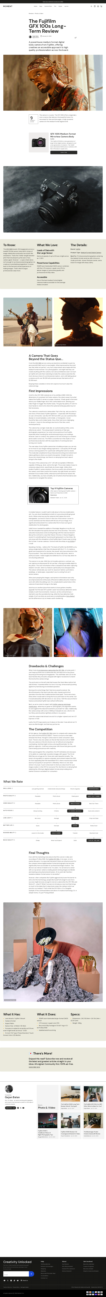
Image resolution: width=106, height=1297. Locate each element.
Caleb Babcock (87, 1136)
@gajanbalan (35, 37)
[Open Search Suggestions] (91, 6)
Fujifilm (52, 139)
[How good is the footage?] (14, 803)
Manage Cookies (24, 1287)
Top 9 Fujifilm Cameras (61, 488)
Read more (53, 495)
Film (55, 6)
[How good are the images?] (15, 795)
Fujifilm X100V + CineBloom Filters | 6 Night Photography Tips (45, 1133)
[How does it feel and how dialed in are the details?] (14, 840)
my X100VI (71, 541)
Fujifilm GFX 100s (46, 733)
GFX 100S (9, 249)
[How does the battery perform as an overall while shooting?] (13, 825)
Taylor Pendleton (65, 1136)
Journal (66, 6)
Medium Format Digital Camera (91, 253)
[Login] (98, 6)
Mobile (35, 6)
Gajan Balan (35, 36)
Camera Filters (48, 6)
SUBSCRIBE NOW (34, 1067)
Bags (41, 6)
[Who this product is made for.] (12, 788)
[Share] (75, 37)
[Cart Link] (101, 6)
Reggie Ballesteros (43, 1137)
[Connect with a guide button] (94, 6)
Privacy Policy (16, 1287)
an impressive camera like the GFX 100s (51, 670)
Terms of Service (7, 1287)
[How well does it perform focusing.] (13, 810)
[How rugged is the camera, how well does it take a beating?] (15, 832)
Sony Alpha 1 (70, 596)
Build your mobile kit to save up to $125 (53, 1)
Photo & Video (46, 1107)
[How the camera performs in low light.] (12, 817)
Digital (60, 6)
